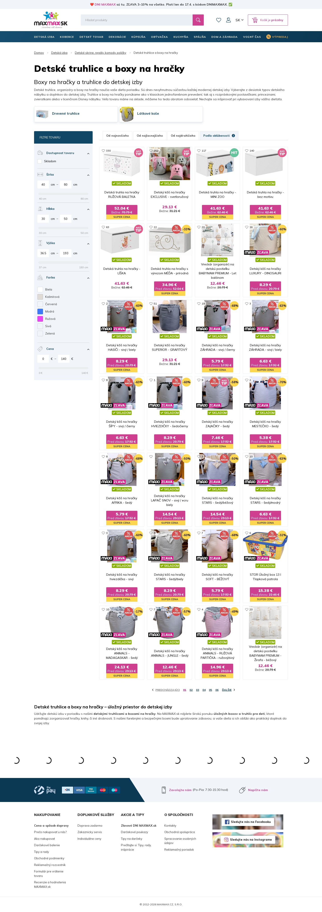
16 (251, 227)
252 (156, 150)
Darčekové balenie (47, 845)
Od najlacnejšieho (150, 135)
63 (107, 227)
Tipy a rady (41, 852)
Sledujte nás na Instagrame (251, 839)
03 (197, 690)
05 (210, 690)
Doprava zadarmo (89, 825)
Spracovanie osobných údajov (180, 841)
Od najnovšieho (117, 135)
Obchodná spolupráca (179, 832)
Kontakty (170, 825)
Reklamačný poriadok (179, 849)
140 (251, 150)
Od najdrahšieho (183, 135)
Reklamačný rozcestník (50, 865)
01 (184, 690)
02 (191, 690)
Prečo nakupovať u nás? (50, 832)
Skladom (50, 161)
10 (251, 456)
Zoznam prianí (218, 20)
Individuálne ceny (89, 838)
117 (204, 150)
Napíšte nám (258, 790)
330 (108, 150)
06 (216, 690)
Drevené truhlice (65, 113)
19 (203, 303)
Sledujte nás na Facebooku (251, 822)
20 (203, 227)
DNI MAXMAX (105, 4)
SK (238, 20)
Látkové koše (148, 113)
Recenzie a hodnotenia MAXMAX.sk (50, 884)
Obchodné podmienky (49, 858)
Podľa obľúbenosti (219, 135)
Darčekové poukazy (134, 832)
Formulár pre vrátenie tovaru (48, 874)
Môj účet (228, 20)
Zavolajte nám (180, 790)
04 (204, 690)
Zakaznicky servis (89, 832)
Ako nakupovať (44, 838)
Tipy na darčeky (131, 838)
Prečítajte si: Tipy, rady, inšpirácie (136, 847)
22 (155, 227)
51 (155, 303)
